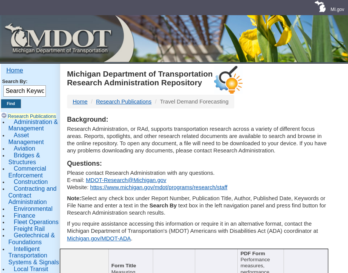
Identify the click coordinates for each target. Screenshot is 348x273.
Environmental (33, 209)
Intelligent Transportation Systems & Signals (33, 255)
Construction (31, 182)
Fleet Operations (36, 222)
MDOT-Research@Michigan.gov (126, 180)
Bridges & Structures (24, 158)
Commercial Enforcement (27, 172)
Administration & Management (33, 125)
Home (14, 70)
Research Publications (32, 116)
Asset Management (26, 138)
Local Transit (31, 269)
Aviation (24, 148)
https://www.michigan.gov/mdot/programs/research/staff (158, 187)
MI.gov (337, 9)
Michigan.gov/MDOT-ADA (99, 238)
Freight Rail (29, 229)
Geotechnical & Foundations (31, 238)
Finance (24, 215)
